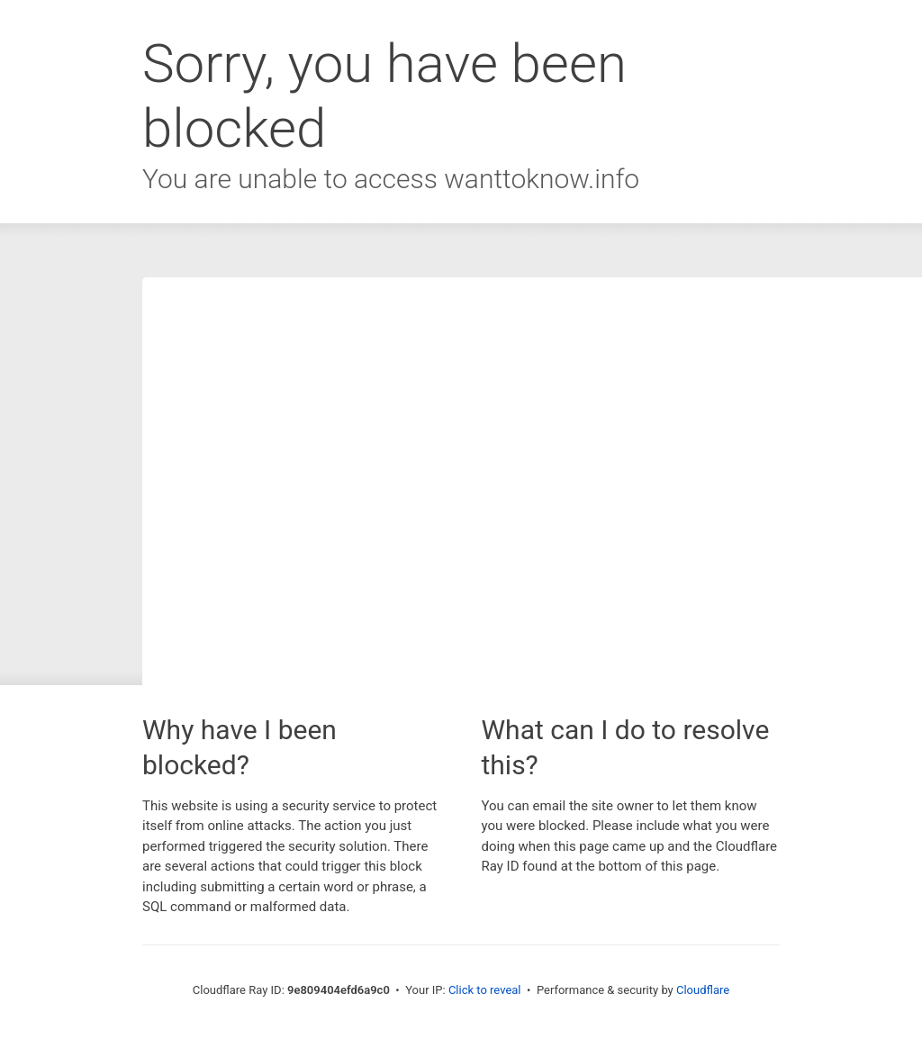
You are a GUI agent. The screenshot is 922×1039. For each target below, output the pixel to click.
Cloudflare (702, 990)
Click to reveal (484, 990)
